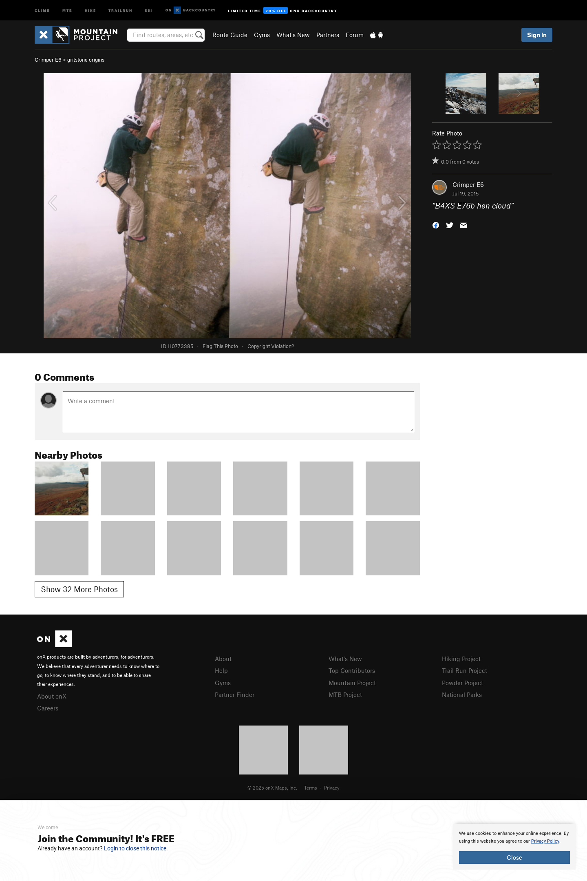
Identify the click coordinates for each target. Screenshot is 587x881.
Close (514, 857)
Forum (355, 34)
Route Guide (229, 34)
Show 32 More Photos (79, 589)
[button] (435, 224)
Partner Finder (234, 694)
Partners (327, 34)
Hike (90, 10)
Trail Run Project (464, 670)
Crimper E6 (48, 59)
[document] (514, 847)
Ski (149, 10)
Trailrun (120, 10)
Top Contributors (352, 670)
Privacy (332, 787)
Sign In (537, 34)
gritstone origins (85, 59)
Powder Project (462, 682)
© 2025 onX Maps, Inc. (272, 787)
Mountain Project (352, 682)
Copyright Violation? (270, 346)
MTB (67, 10)
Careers (47, 708)
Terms (310, 787)
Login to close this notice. (136, 848)
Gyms (262, 34)
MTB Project (345, 694)
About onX (51, 696)
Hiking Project (461, 658)
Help (221, 670)
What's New (293, 34)
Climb (42, 10)
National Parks (462, 694)
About (223, 658)
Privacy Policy (545, 841)
